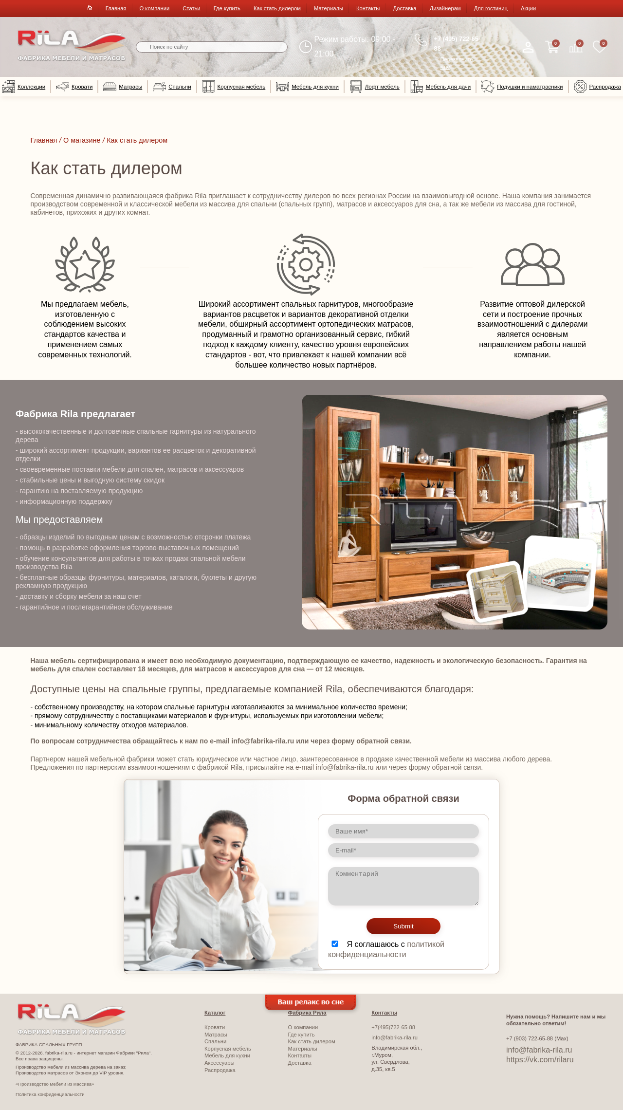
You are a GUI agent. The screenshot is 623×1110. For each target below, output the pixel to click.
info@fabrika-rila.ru (394, 1037)
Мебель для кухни (307, 86)
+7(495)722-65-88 (393, 1027)
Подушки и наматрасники (522, 86)
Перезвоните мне (456, 63)
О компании (155, 8)
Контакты (368, 8)
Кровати (74, 86)
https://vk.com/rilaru (540, 1059)
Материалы (328, 8)
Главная (116, 8)
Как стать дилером (277, 8)
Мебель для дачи (440, 86)
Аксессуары (219, 1063)
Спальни (172, 86)
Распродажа (597, 86)
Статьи (191, 8)
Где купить (227, 8)
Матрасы (122, 86)
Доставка (405, 8)
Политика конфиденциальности (50, 1094)
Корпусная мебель (234, 86)
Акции (528, 8)
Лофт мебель (374, 86)
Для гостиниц (491, 8)
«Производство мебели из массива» (55, 1084)
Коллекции (23, 86)
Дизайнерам (445, 8)
